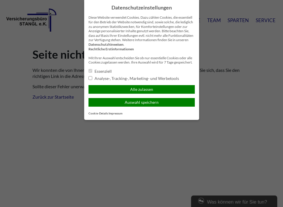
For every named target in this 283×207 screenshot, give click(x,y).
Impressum (115, 113)
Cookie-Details (98, 113)
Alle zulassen (141, 89)
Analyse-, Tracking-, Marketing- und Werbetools (133, 78)
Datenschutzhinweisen (106, 44)
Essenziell (100, 71)
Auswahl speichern (142, 102)
